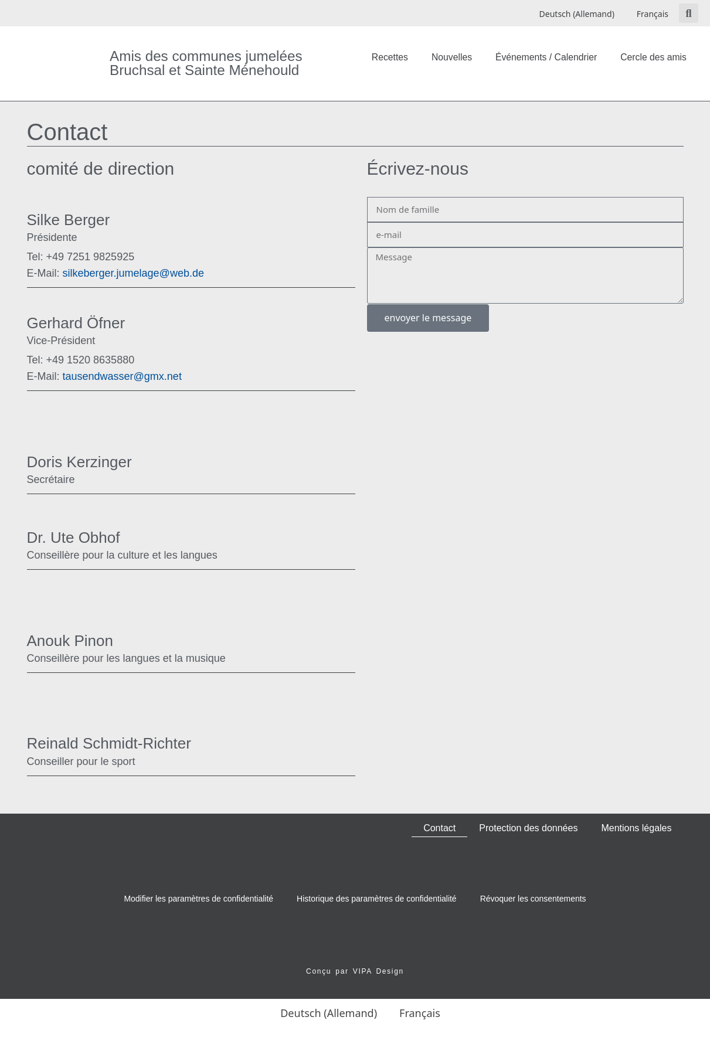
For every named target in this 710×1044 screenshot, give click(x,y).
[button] (688, 13)
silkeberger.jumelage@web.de (115, 273)
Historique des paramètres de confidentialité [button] (377, 898)
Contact (439, 828)
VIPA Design (378, 971)
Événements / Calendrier (546, 57)
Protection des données (528, 828)
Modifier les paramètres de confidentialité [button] (198, 898)
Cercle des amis (653, 57)
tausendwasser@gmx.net (104, 376)
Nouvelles (452, 57)
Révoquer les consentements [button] (533, 898)
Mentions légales (636, 828)
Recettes (390, 57)
